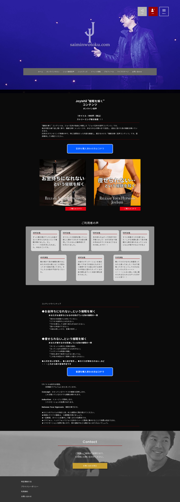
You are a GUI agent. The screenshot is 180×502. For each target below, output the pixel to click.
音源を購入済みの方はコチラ (90, 148)
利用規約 (24, 491)
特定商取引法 (26, 482)
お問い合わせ (26, 496)
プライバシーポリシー (30, 486)
